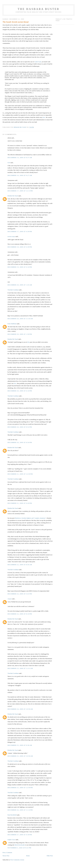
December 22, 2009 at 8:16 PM (20, 614)
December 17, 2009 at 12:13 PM (20, 191)
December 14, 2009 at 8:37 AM (20, 157)
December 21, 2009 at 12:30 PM (20, 474)
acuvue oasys (11, 236)
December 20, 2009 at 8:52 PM (20, 427)
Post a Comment (7, 852)
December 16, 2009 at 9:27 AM (20, 175)
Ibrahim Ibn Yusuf (13, 196)
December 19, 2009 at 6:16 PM (20, 267)
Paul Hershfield (12, 815)
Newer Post (6, 856)
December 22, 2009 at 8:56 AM (20, 564)
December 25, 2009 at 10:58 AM (20, 756)
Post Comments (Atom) (17, 860)
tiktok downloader (20, 845)
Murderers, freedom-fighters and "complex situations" (30, 518)
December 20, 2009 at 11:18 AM (20, 318)
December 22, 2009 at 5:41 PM (20, 594)
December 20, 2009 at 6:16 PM (20, 391)
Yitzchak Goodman (13, 290)
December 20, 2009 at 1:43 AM (20, 285)
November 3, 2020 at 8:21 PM (19, 848)
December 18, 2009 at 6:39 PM (20, 247)
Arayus (10, 599)
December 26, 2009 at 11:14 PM (20, 810)
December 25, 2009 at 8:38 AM (20, 745)
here (44, 117)
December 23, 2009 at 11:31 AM (20, 668)
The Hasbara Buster (38, 9)
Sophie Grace (11, 839)
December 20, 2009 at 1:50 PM (20, 334)
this (28, 342)
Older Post (50, 856)
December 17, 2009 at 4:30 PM (20, 231)
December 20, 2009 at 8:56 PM (20, 442)
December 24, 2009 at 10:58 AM (20, 709)
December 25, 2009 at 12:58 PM (20, 787)
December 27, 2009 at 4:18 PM (20, 834)
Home (28, 856)
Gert (9, 162)
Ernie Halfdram (12, 324)
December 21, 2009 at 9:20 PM (20, 503)
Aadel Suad (37, 62)
